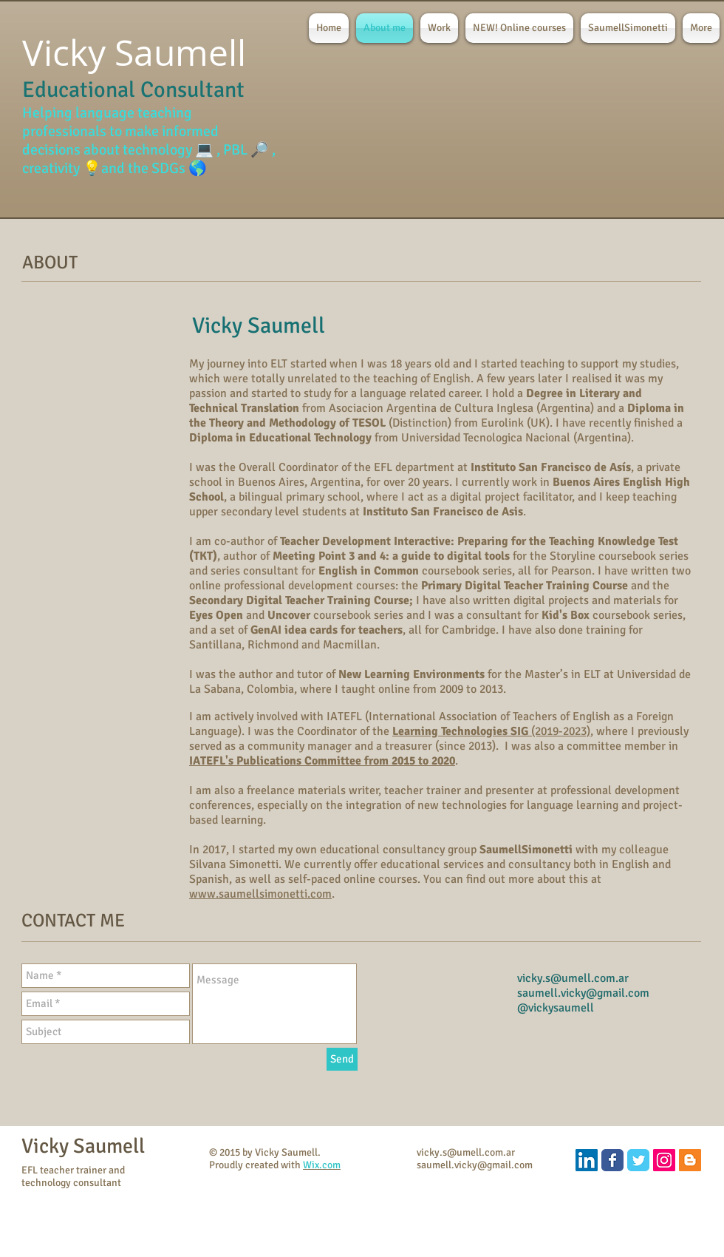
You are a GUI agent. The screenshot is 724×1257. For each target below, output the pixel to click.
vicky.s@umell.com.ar (573, 978)
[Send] (342, 1059)
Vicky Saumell (83, 1146)
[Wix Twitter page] (638, 1160)
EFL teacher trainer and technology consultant (73, 1176)
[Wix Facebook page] (612, 1160)
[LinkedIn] (587, 1160)
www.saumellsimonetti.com (260, 894)
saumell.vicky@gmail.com (583, 993)
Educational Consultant (133, 90)
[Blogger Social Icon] (690, 1160)
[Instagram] (664, 1160)
